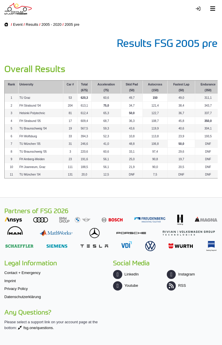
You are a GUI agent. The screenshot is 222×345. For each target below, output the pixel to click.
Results (32, 24)
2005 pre (72, 24)
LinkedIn (125, 274)
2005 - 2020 (51, 24)
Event (18, 24)
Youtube (125, 285)
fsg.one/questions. (38, 328)
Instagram (181, 274)
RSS (176, 285)
